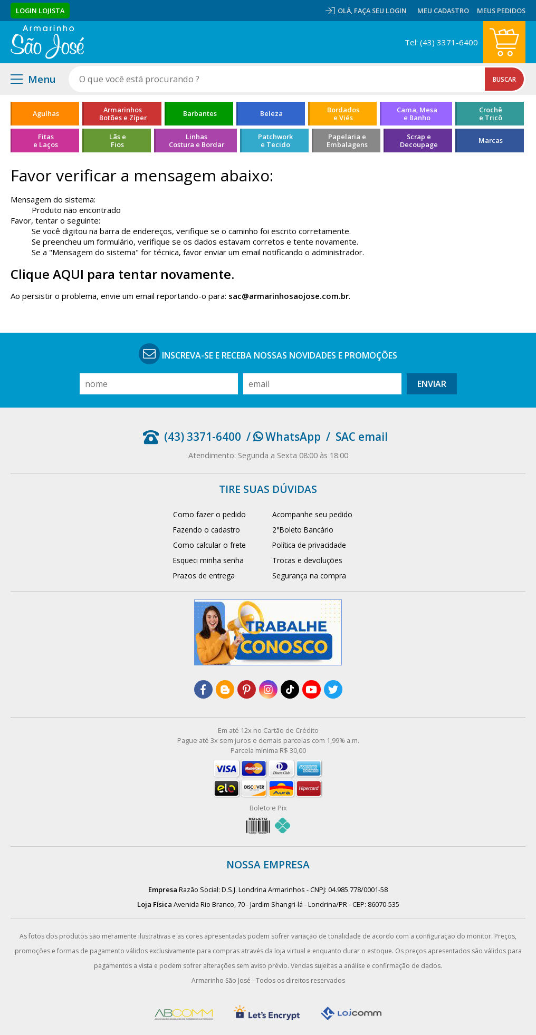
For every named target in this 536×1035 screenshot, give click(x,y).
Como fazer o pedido (209, 514)
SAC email (362, 436)
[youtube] (311, 689)
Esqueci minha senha (208, 560)
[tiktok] (290, 689)
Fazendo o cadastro (206, 530)
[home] (47, 42)
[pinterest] (246, 689)
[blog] (225, 689)
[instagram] (268, 689)
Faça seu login (380, 10)
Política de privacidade (309, 545)
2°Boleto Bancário (302, 530)
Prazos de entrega (204, 575)
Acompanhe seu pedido (312, 514)
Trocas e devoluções (307, 560)
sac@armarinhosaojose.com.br (288, 296)
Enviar (431, 384)
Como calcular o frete (209, 545)
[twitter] (333, 689)
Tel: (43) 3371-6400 (441, 42)
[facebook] (203, 689)
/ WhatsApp (283, 436)
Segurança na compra (309, 575)
